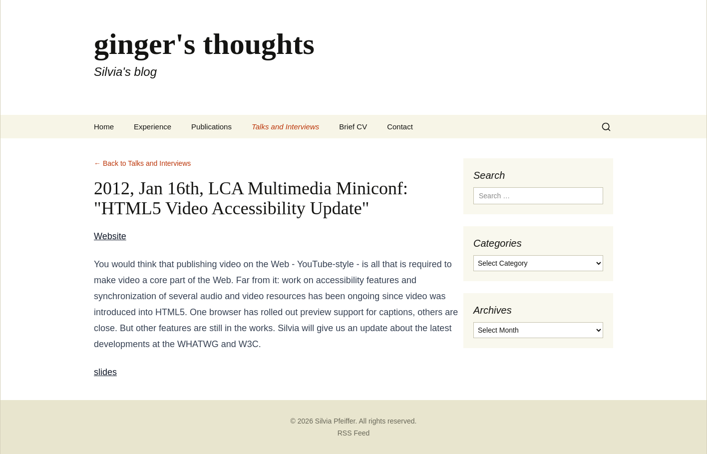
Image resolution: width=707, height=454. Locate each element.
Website (110, 236)
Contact (400, 126)
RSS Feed (354, 433)
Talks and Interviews (285, 126)
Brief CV (353, 126)
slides (105, 372)
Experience (152, 126)
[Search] (606, 127)
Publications (211, 126)
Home (104, 126)
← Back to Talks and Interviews (142, 163)
